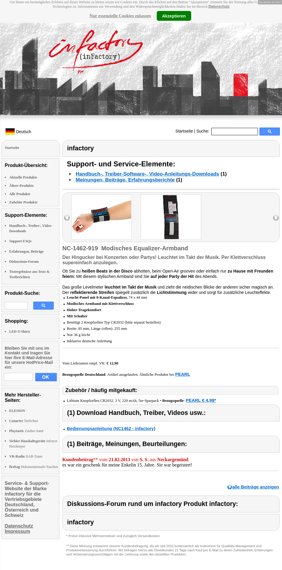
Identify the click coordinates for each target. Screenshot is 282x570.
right (276, 218)
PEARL (182, 374)
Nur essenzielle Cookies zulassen (120, 15)
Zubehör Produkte (23, 202)
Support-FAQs (20, 241)
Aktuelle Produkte (23, 177)
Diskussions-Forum (24, 261)
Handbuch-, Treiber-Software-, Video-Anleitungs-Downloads (147, 174)
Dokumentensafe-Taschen (33, 467)
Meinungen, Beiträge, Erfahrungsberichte (125, 180)
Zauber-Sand (26, 431)
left (67, 218)
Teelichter (23, 421)
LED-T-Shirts (19, 331)
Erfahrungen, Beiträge (26, 251)
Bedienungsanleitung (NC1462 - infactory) (111, 428)
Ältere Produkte (21, 186)
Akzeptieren (174, 15)
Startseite (184, 131)
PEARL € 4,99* (201, 400)
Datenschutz (218, 6)
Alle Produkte (19, 194)
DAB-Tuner (26, 456)
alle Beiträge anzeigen (255, 486)
